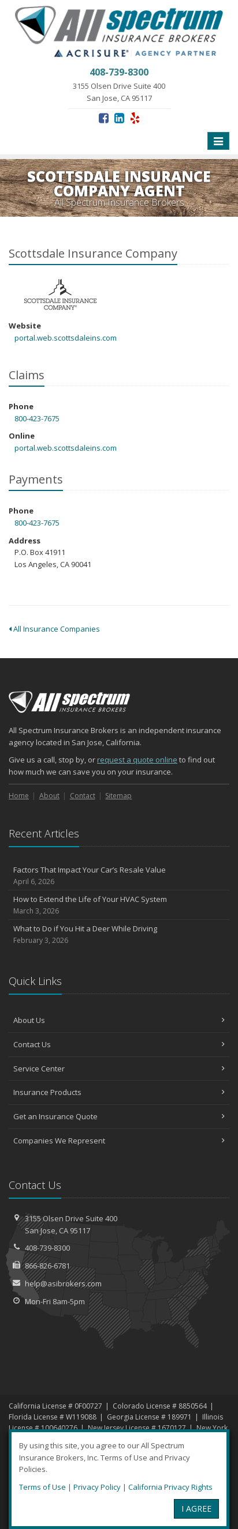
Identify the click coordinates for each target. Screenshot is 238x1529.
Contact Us (119, 1044)
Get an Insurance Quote (119, 1116)
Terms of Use (42, 1487)
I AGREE (196, 1508)
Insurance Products (119, 1092)
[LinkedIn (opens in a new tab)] (119, 118)
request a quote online (137, 759)
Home (19, 796)
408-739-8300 (47, 1248)
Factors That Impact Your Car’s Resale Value (119, 875)
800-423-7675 (37, 418)
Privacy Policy (97, 1487)
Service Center (119, 1068)
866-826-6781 (47, 1265)
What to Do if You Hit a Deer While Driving (119, 934)
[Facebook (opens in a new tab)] (104, 118)
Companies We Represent (119, 1140)
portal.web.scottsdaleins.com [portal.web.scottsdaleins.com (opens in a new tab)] (65, 338)
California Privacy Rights (170, 1487)
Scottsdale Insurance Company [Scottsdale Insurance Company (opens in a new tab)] (60, 295)
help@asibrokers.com (63, 1283)
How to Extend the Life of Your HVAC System (119, 905)
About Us (119, 1020)
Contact (82, 796)
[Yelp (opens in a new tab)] (135, 118)
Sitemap (118, 796)
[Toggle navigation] (218, 141)
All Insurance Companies (54, 629)
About (49, 796)
